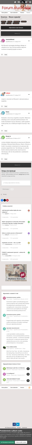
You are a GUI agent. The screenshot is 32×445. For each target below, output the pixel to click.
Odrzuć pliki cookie (21, 442)
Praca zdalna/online (11, 346)
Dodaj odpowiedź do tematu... (11, 183)
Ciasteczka (24, 427)
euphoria (12, 348)
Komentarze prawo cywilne (13, 297)
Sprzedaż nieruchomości (12, 328)
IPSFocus (14, 427)
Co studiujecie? (10, 373)
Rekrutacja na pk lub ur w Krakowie (15, 368)
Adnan (11, 316)
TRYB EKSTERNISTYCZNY (13, 379)
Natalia (8, 375)
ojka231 (7, 213)
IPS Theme (7, 427)
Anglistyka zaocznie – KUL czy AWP (11, 242)
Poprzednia (8, 33)
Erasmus (19, 19)
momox (7, 225)
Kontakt (19, 427)
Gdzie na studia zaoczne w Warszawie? (12, 233)
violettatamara (8, 244)
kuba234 (8, 369)
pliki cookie (20, 432)
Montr (11, 299)
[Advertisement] (16, 74)
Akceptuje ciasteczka (7, 442)
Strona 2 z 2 (18, 33)
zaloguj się (21, 174)
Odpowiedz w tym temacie (16, 27)
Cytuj (6, 54)
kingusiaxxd (9, 380)
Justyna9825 (8, 255)
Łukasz (5, 19)
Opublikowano (13, 41)
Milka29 (7, 234)
